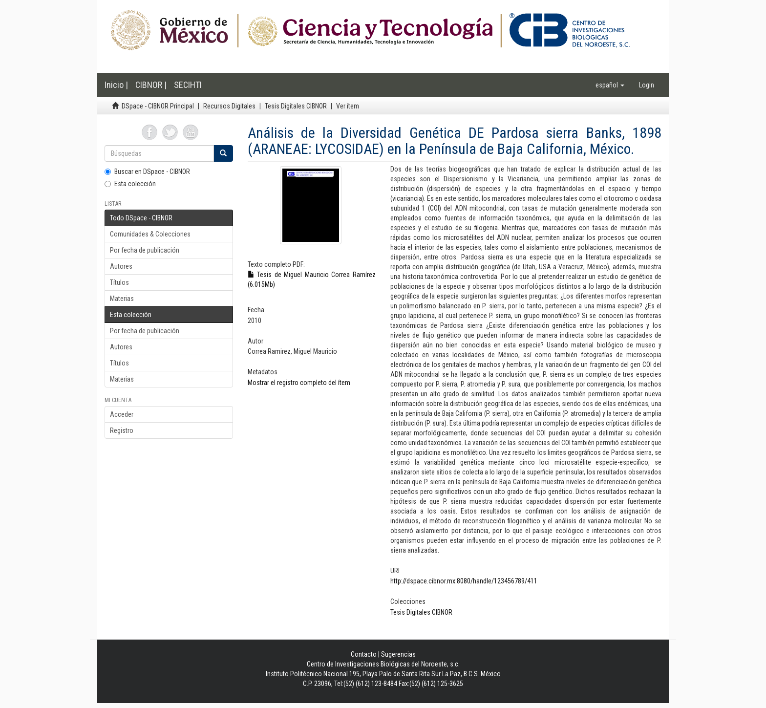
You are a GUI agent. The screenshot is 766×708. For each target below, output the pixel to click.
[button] (610, 85)
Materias (122, 298)
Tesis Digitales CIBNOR (296, 106)
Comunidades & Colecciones (150, 234)
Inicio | (116, 85)
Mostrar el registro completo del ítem (299, 382)
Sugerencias (398, 654)
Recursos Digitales (229, 106)
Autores (121, 266)
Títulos (119, 282)
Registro (121, 430)
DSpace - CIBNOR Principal (158, 106)
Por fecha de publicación (144, 250)
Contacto (364, 654)
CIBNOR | (151, 85)
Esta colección (130, 184)
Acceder (121, 414)
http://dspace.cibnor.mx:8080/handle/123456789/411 (463, 581)
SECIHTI (188, 85)
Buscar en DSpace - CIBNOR (147, 171)
